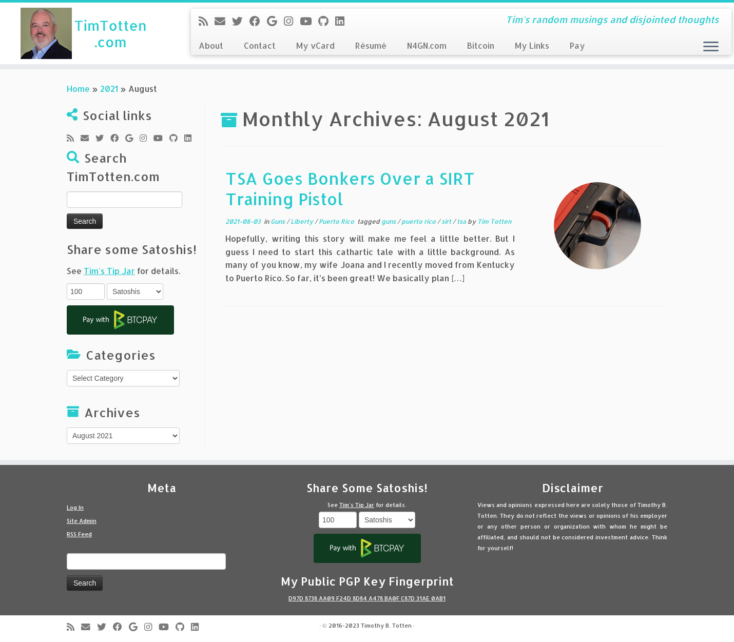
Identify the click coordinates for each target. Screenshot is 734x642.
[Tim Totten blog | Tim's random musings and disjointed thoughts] (84, 33)
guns (389, 221)
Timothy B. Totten (386, 625)
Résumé (371, 45)
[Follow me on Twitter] (240, 21)
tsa (462, 221)
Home (78, 88)
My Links (532, 45)
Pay (577, 45)
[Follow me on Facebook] (258, 21)
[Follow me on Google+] (275, 21)
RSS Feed (79, 534)
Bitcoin (480, 45)
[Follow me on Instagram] (292, 21)
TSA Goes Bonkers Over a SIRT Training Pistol (350, 188)
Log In (75, 507)
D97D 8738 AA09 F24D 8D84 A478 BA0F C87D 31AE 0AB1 (367, 598)
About (211, 45)
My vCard (315, 45)
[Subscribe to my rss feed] (207, 21)
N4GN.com (427, 45)
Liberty (303, 221)
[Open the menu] (711, 47)
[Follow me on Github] (326, 21)
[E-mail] (223, 21)
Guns (278, 221)
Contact (260, 45)
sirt (447, 221)
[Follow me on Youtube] (309, 21)
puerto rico (419, 221)
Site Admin (81, 520)
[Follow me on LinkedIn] (343, 21)
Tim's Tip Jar (109, 270)
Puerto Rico (337, 221)
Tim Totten (494, 221)
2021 (109, 88)
